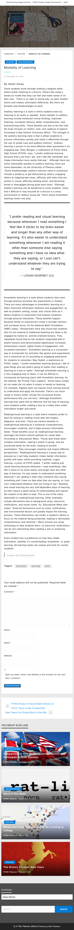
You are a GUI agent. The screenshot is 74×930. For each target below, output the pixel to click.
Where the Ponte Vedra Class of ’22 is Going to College (33, 829)
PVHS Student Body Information (47, 2)
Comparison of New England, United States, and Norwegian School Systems (34, 755)
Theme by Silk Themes (49, 926)
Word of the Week (14, 794)
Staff (66, 2)
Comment (9, 592)
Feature (21, 54)
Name (7, 630)
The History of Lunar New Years (23, 867)
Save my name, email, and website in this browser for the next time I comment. (35, 676)
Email (7, 643)
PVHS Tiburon (10, 762)
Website (8, 656)
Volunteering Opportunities (18, 2)
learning (35, 566)
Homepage (9, 54)
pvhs (47, 566)
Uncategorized (25, 62)
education (21, 566)
